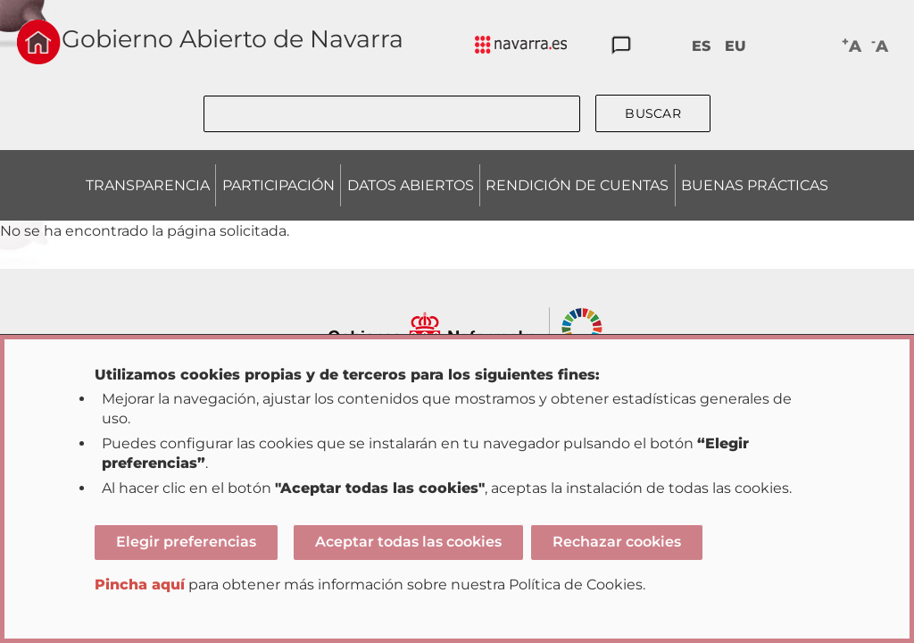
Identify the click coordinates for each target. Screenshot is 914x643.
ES (701, 46)
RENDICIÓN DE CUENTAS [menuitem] (577, 185)
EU (735, 46)
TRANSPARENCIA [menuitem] (148, 185)
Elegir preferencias (186, 541)
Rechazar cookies (617, 541)
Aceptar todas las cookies (408, 541)
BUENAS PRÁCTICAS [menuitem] (754, 185)
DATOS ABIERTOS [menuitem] (410, 185)
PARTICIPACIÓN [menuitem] (278, 185)
